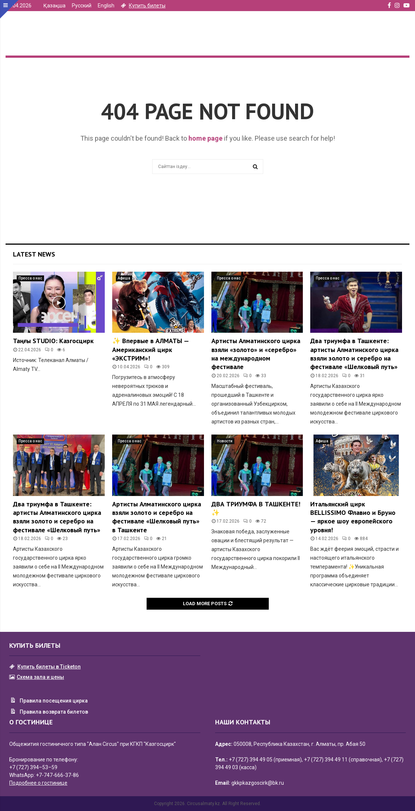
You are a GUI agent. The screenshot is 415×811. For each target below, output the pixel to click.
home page (205, 138)
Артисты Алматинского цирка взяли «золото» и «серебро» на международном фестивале (255, 353)
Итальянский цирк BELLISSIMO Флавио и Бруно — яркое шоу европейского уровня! (352, 517)
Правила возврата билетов (48, 712)
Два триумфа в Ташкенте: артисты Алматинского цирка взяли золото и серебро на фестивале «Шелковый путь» (354, 353)
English (106, 6)
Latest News (34, 254)
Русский (81, 6)
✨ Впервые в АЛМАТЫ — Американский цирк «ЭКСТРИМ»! (150, 349)
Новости (224, 441)
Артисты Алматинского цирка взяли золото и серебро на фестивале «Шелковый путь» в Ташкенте (156, 517)
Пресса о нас (30, 278)
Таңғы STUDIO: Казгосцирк (53, 340)
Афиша (124, 278)
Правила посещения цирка (48, 701)
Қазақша (54, 6)
